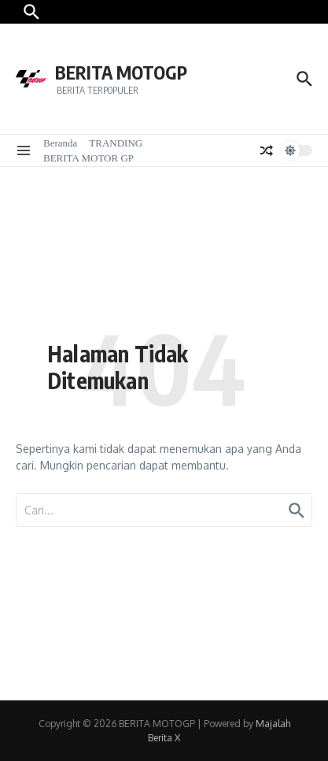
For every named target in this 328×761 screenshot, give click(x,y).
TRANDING (115, 143)
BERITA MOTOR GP (88, 158)
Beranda (60, 143)
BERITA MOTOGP (121, 72)
